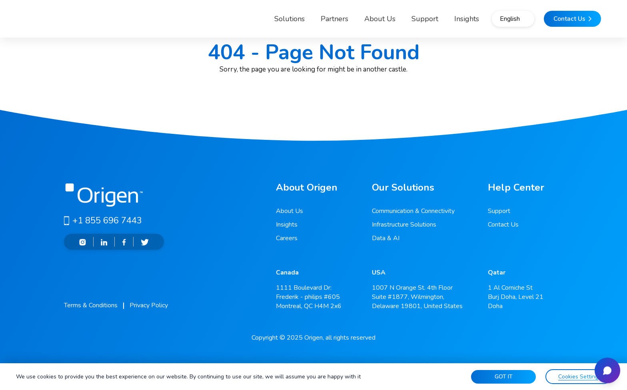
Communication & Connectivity (413, 211)
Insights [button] (441, 21)
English (496, 22)
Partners (309, 21)
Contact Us (503, 224)
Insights (287, 224)
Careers (287, 238)
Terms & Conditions (91, 305)
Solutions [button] (257, 21)
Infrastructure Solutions (404, 224)
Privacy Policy (149, 305)
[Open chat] (604, 367)
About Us (354, 21)
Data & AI (385, 238)
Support (399, 21)
